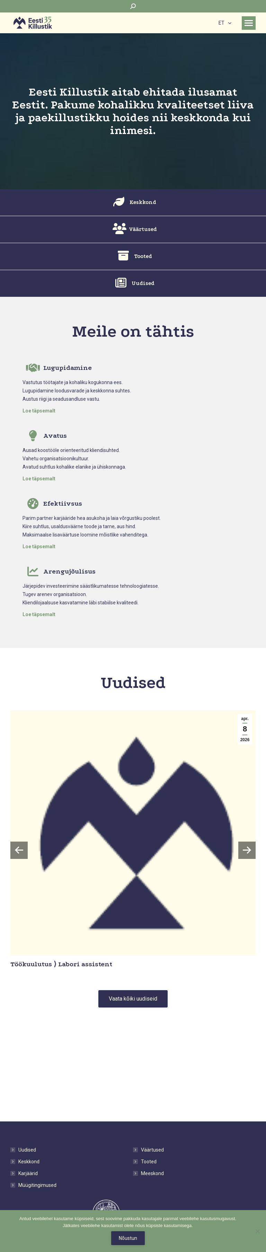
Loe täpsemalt (39, 411)
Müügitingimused (37, 1185)
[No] (257, 1231)
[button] (19, 850)
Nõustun (128, 1238)
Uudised (27, 1150)
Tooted (149, 1161)
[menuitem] (225, 22)
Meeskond (152, 1173)
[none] (225, 22)
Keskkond (28, 1161)
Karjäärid (28, 1173)
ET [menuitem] (221, 23)
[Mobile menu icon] (249, 23)
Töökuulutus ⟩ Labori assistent (61, 964)
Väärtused (152, 1150)
